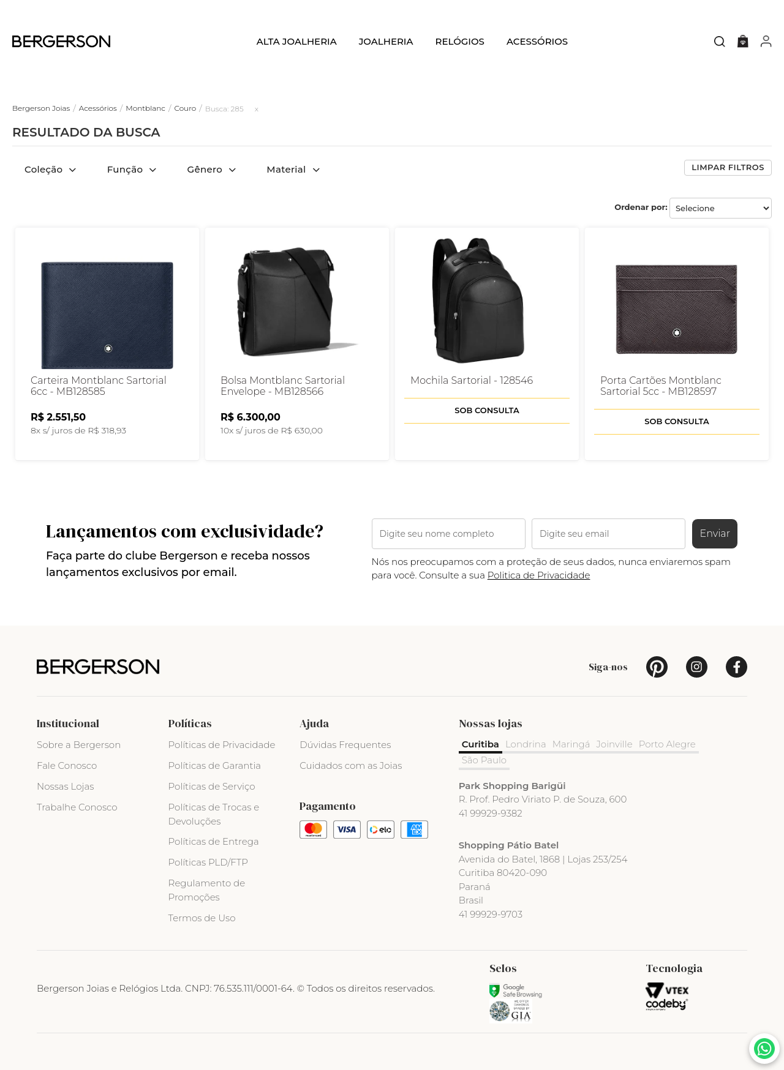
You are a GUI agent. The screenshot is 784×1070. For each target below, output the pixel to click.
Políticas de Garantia (215, 765)
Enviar (714, 533)
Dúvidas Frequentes (345, 744)
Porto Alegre (667, 744)
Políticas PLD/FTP (208, 862)
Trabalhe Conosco (77, 807)
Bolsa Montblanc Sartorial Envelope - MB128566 (283, 386)
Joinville (615, 744)
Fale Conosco (67, 765)
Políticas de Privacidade (222, 744)
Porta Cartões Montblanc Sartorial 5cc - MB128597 (661, 386)
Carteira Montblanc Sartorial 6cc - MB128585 (99, 386)
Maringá (571, 744)
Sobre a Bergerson (79, 744)
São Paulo (484, 760)
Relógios (459, 41)
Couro (185, 108)
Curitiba (480, 744)
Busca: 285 (224, 108)
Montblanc (145, 108)
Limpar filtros (728, 167)
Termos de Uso (202, 918)
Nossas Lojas (65, 786)
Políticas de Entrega (213, 841)
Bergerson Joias (41, 108)
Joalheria (386, 41)
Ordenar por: (641, 207)
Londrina (525, 744)
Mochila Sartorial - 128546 (471, 380)
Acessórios (537, 41)
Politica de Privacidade (539, 575)
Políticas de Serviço (211, 786)
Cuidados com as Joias (351, 765)
